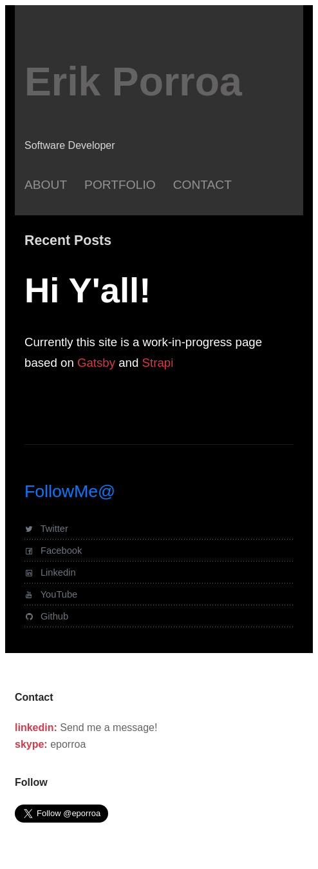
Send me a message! (108, 727)
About (45, 184)
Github (46, 616)
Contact (202, 184)
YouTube (50, 594)
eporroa (68, 744)
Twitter (46, 528)
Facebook (53, 550)
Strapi (158, 362)
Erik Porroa (133, 81)
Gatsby (96, 362)
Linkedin (50, 572)
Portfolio (120, 184)
